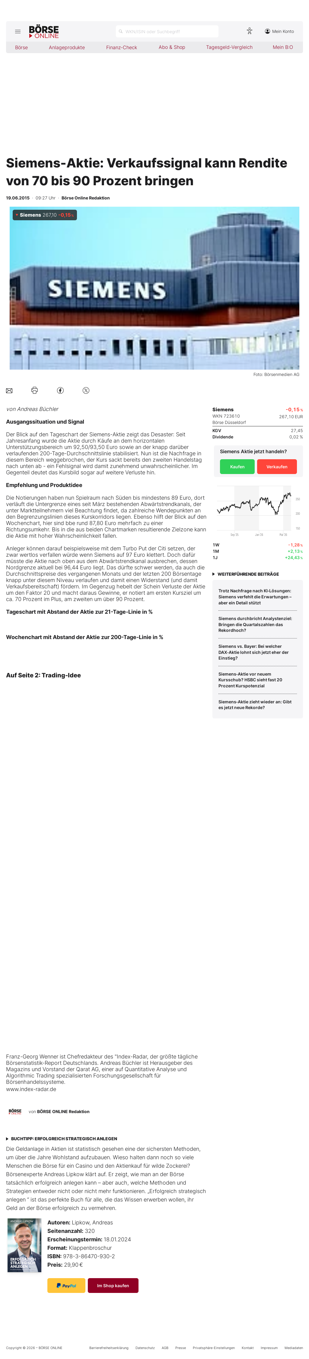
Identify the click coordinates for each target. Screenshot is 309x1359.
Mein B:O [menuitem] (283, 47)
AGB (165, 1348)
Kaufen (237, 466)
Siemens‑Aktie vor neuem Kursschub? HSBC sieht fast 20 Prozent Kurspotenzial (250, 679)
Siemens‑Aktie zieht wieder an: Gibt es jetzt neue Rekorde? (254, 704)
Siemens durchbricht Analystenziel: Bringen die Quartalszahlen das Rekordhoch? (255, 624)
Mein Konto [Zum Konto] (279, 31)
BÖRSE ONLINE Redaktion (63, 1111)
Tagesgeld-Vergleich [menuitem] (229, 47)
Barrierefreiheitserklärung (109, 1348)
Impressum (269, 1348)
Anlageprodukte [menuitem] (67, 47)
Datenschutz (145, 1348)
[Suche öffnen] (167, 31)
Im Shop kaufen (113, 1285)
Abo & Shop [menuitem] (172, 47)
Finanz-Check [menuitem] (121, 47)
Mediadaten (294, 1348)
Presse (180, 1348)
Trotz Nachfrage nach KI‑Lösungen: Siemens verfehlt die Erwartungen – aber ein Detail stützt (254, 596)
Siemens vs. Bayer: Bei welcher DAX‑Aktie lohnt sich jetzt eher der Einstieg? (253, 652)
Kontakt (248, 1348)
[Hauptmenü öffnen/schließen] (17, 31)
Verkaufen (277, 466)
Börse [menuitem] (21, 47)
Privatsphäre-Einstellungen (214, 1348)
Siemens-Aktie (107, 434)
